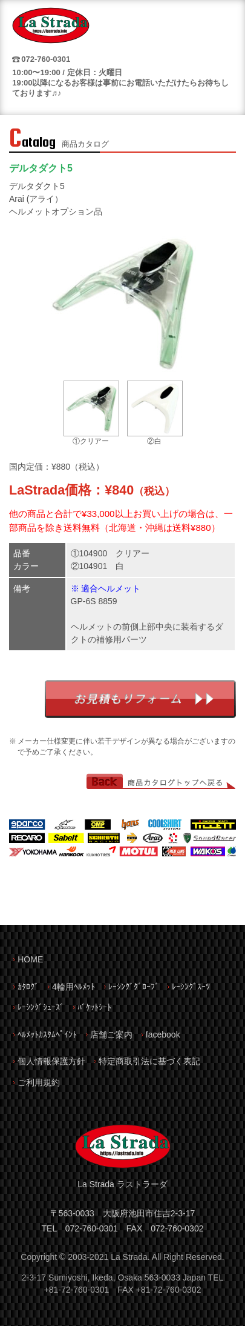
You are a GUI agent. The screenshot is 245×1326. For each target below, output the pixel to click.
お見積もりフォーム (140, 699)
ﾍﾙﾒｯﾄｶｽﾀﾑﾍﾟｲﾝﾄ (47, 1034)
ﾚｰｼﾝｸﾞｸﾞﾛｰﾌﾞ (133, 986)
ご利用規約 (39, 1082)
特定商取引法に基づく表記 (149, 1061)
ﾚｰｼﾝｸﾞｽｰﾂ (191, 986)
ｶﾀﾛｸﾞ (28, 986)
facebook (163, 1034)
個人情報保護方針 (51, 1061)
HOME (30, 959)
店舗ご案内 (111, 1034)
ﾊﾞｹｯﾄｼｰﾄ (94, 1007)
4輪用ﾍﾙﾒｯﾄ (73, 986)
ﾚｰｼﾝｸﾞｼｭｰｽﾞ (41, 1007)
